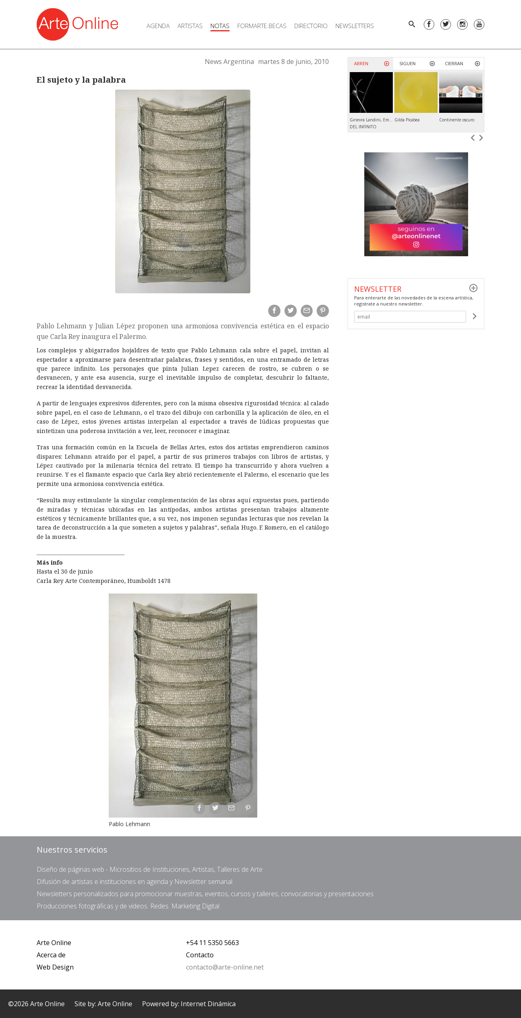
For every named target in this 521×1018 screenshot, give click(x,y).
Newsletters (354, 26)
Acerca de (51, 954)
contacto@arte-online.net (225, 967)
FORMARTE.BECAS (262, 26)
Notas (220, 26)
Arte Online (54, 942)
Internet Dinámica (208, 1003)
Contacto (200, 954)
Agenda (158, 26)
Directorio (311, 26)
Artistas (190, 26)
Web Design (55, 967)
